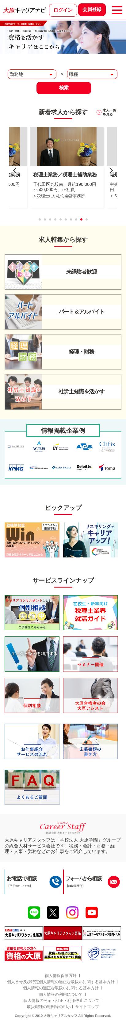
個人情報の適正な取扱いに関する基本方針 (61, 988)
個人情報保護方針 (61, 975)
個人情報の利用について (61, 994)
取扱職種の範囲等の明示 (49, 1006)
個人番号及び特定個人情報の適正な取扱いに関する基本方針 (61, 981)
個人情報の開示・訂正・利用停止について (61, 1000)
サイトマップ (87, 1006)
